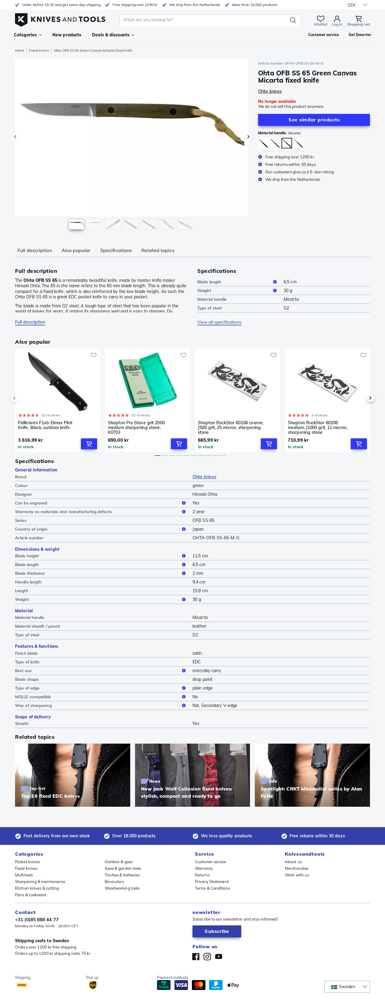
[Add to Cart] (89, 443)
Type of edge (101, 688)
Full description (34, 250)
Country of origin (101, 529)
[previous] (24, 398)
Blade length (238, 282)
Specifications (116, 250)
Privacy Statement (212, 881)
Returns (202, 875)
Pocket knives (27, 861)
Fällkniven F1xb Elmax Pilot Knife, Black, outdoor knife (45, 425)
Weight (238, 290)
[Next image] (248, 137)
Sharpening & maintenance (40, 881)
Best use (101, 671)
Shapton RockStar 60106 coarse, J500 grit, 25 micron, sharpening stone (230, 427)
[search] (204, 20)
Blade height (101, 556)
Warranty (204, 868)
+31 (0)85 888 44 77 (37, 919)
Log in (337, 24)
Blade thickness (101, 573)
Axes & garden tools (123, 868)
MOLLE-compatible (101, 697)
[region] (131, 145)
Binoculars (114, 881)
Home (19, 50)
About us (293, 861)
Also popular (76, 250)
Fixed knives (38, 50)
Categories (28, 35)
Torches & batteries (122, 875)
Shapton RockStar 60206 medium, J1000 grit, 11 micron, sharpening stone (317, 427)
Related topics (157, 250)
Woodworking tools (122, 888)
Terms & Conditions (212, 888)
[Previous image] (15, 137)
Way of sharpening (101, 705)
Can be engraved (101, 503)
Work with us (297, 875)
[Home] (60, 18)
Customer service (210, 861)
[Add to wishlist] (93, 355)
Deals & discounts (113, 35)
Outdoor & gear (119, 861)
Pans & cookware (31, 894)
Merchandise (296, 868)
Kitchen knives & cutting (37, 888)
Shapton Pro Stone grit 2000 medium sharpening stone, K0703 (136, 427)
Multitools (24, 875)
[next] (360, 398)
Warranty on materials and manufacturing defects (101, 512)
